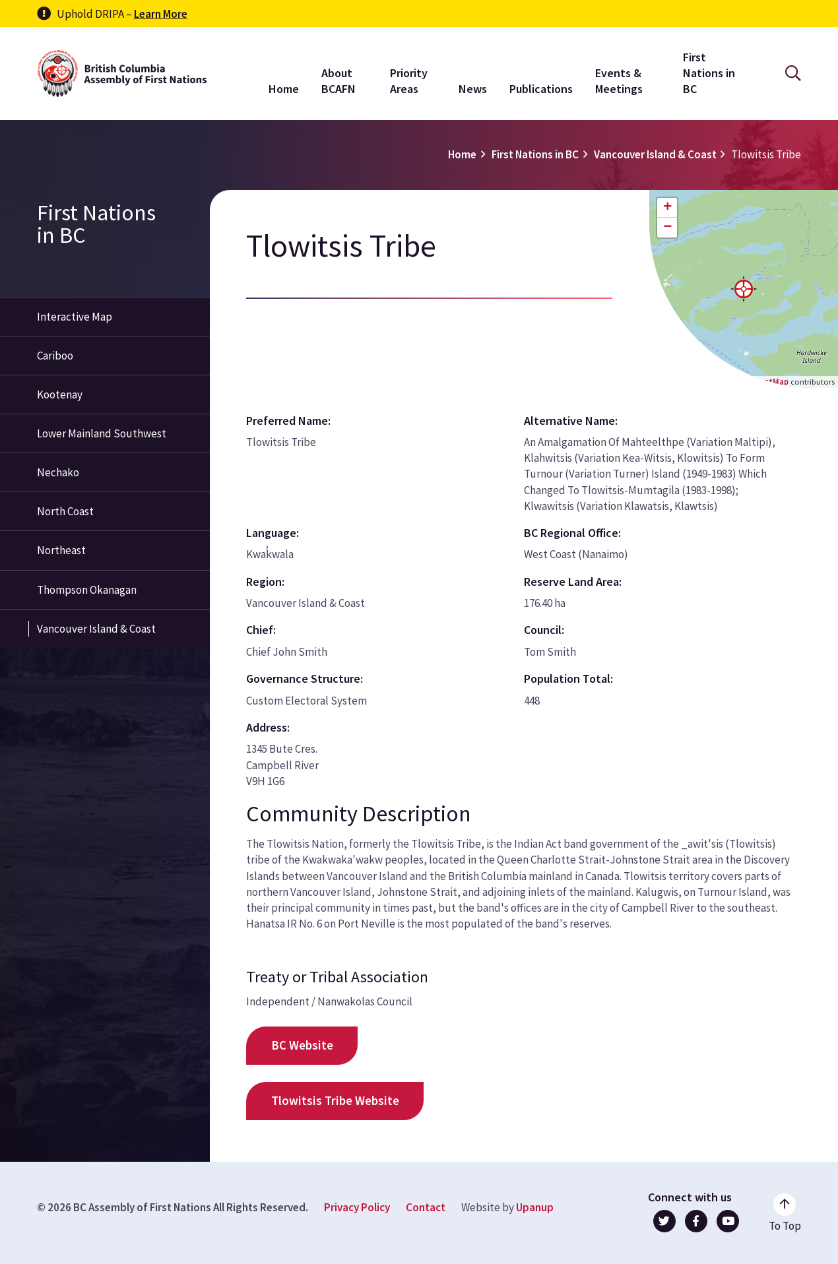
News (473, 88)
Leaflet (693, 381)
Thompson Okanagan (87, 590)
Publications (541, 88)
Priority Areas (409, 80)
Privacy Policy (357, 1207)
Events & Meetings (619, 80)
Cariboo (55, 355)
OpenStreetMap (758, 381)
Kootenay (59, 394)
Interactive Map (74, 316)
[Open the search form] (793, 73)
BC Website (302, 1045)
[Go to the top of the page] (785, 1213)
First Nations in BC (709, 72)
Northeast (61, 550)
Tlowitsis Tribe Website (335, 1100)
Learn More (160, 14)
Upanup (535, 1207)
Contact (425, 1207)
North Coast (65, 511)
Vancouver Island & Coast (655, 154)
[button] (743, 289)
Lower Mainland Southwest (101, 433)
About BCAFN (338, 80)
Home (284, 88)
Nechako (58, 472)
